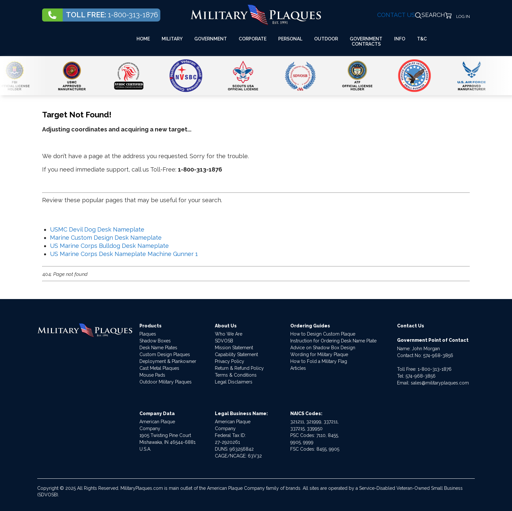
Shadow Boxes (155, 340)
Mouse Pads (152, 375)
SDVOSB (224, 340)
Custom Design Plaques (164, 354)
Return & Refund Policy (239, 368)
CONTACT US (396, 14)
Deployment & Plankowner (167, 361)
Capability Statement (236, 354)
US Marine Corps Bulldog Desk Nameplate (109, 245)
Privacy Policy (229, 361)
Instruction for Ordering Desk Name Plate (333, 340)
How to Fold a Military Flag (318, 361)
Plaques (147, 334)
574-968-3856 (438, 355)
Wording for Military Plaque (319, 354)
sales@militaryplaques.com (440, 382)
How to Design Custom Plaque (322, 334)
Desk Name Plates (158, 347)
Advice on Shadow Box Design (322, 347)
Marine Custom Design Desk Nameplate (106, 237)
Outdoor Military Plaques (165, 381)
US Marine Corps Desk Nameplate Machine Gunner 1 (124, 253)
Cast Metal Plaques (159, 368)
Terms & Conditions (236, 375)
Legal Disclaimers (233, 381)
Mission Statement (234, 347)
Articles (298, 368)
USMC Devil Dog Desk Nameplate (97, 229)
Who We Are (228, 334)
